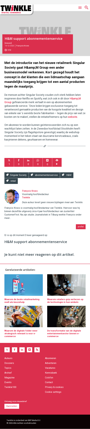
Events (7, 382)
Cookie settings (53, 392)
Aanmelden (11, 406)
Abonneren (50, 358)
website (72, 116)
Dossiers (9, 363)
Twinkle (26, 197)
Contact (49, 382)
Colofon (49, 377)
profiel (81, 226)
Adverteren (50, 363)
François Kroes (22, 46)
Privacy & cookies (54, 387)
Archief (8, 372)
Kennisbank (51, 372)
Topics (7, 368)
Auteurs (8, 358)
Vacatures (50, 368)
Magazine (9, 377)
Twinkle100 (10, 387)
